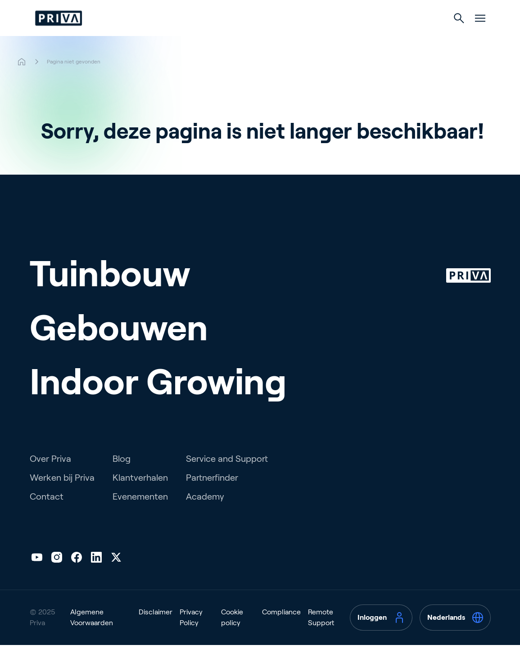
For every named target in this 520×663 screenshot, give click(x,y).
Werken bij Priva (62, 496)
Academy (205, 514)
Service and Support (227, 477)
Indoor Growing (334, 37)
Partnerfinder (212, 496)
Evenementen (140, 514)
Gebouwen (255, 37)
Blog (122, 477)
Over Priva (50, 477)
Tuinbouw (186, 37)
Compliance (281, 630)
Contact (46, 514)
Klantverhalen (140, 496)
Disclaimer (155, 630)
